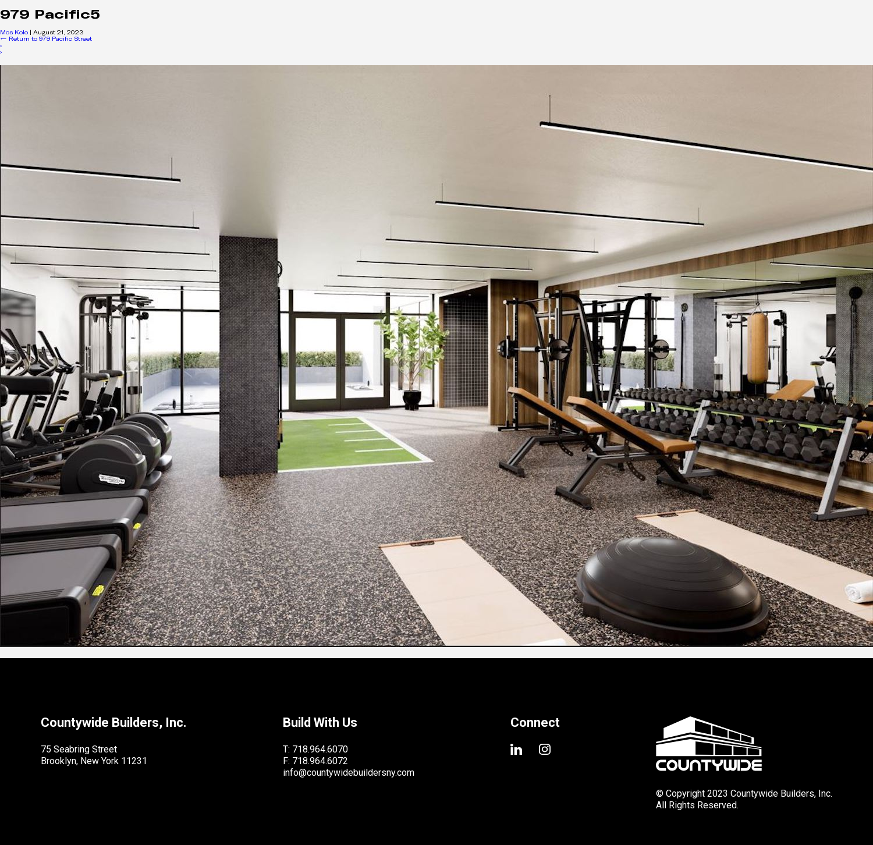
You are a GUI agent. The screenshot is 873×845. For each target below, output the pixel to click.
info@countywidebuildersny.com (348, 772)
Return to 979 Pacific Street (46, 38)
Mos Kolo (14, 32)
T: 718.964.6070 (315, 749)
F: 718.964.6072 (315, 760)
